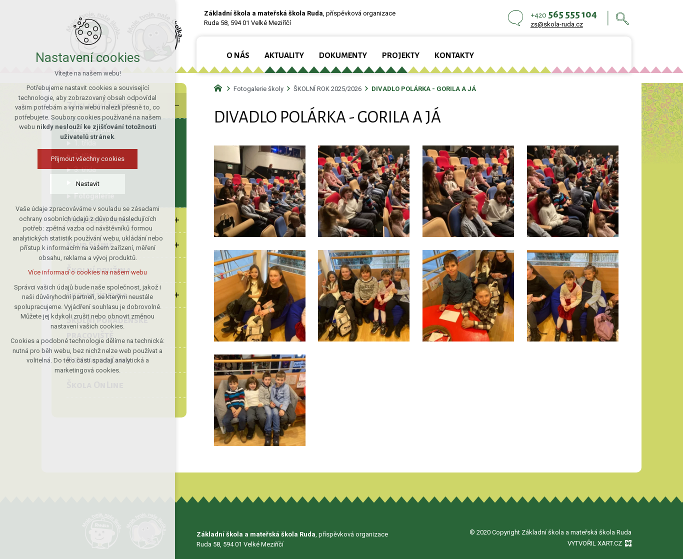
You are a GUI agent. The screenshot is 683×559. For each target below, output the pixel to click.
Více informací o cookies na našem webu (87, 272)
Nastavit (88, 184)
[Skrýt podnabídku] (176, 105)
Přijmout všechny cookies (87, 158)
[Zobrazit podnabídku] (176, 220)
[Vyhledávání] (622, 18)
